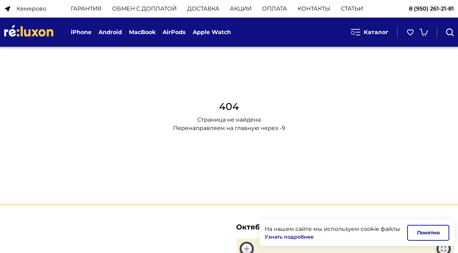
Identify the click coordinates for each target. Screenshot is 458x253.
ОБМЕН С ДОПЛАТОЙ (144, 8)
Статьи (352, 8)
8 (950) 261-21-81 (431, 8)
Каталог (369, 32)
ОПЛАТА (274, 8)
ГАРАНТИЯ (86, 8)
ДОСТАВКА (203, 8)
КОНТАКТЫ (314, 8)
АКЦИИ (241, 8)
